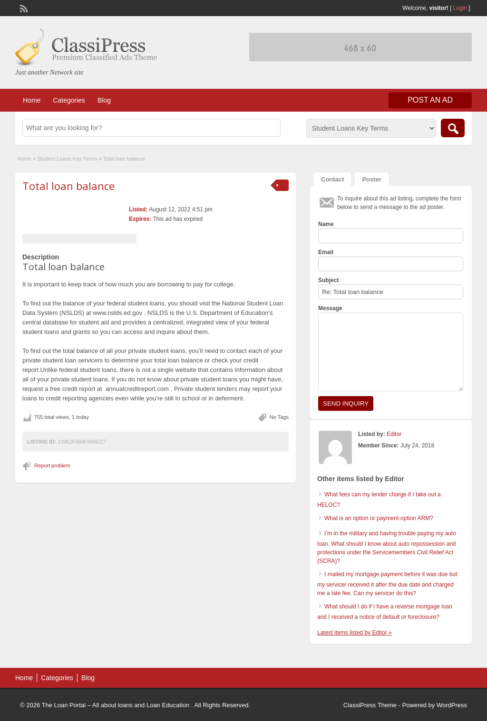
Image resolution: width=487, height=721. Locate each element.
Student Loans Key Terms (67, 158)
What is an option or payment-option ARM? (378, 518)
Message (330, 308)
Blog (104, 100)
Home (31, 100)
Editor (394, 434)
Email (325, 252)
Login (460, 8)
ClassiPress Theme (370, 705)
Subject (328, 280)
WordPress (452, 705)
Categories (69, 100)
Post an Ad (430, 100)
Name (326, 224)
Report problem (52, 465)
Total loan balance (68, 186)
